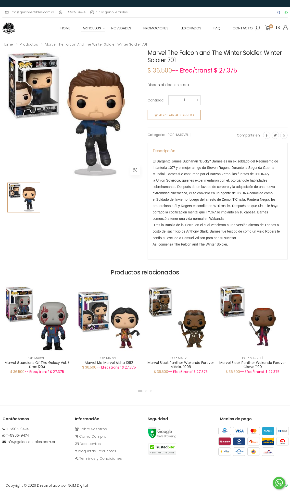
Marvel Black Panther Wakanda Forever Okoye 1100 (252, 365)
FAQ (217, 28)
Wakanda (221, 205)
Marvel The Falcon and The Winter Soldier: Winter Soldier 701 (96, 44)
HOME (65, 28)
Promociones (155, 28)
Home (7, 44)
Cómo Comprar (91, 436)
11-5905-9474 (72, 12)
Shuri (262, 205)
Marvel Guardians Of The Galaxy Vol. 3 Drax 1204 (37, 365)
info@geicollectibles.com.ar (29, 12)
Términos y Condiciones (98, 458)
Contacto (243, 28)
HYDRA (211, 212)
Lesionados (191, 28)
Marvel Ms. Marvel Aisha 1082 (109, 362)
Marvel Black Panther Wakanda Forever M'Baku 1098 (181, 365)
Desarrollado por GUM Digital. (62, 485)
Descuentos (88, 443)
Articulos (92, 28)
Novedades (121, 28)
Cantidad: (156, 100)
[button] (257, 28)
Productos (29, 44)
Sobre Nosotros (91, 429)
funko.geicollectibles (109, 12)
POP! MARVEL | (179, 134)
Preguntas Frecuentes (95, 451)
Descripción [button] (164, 151)
